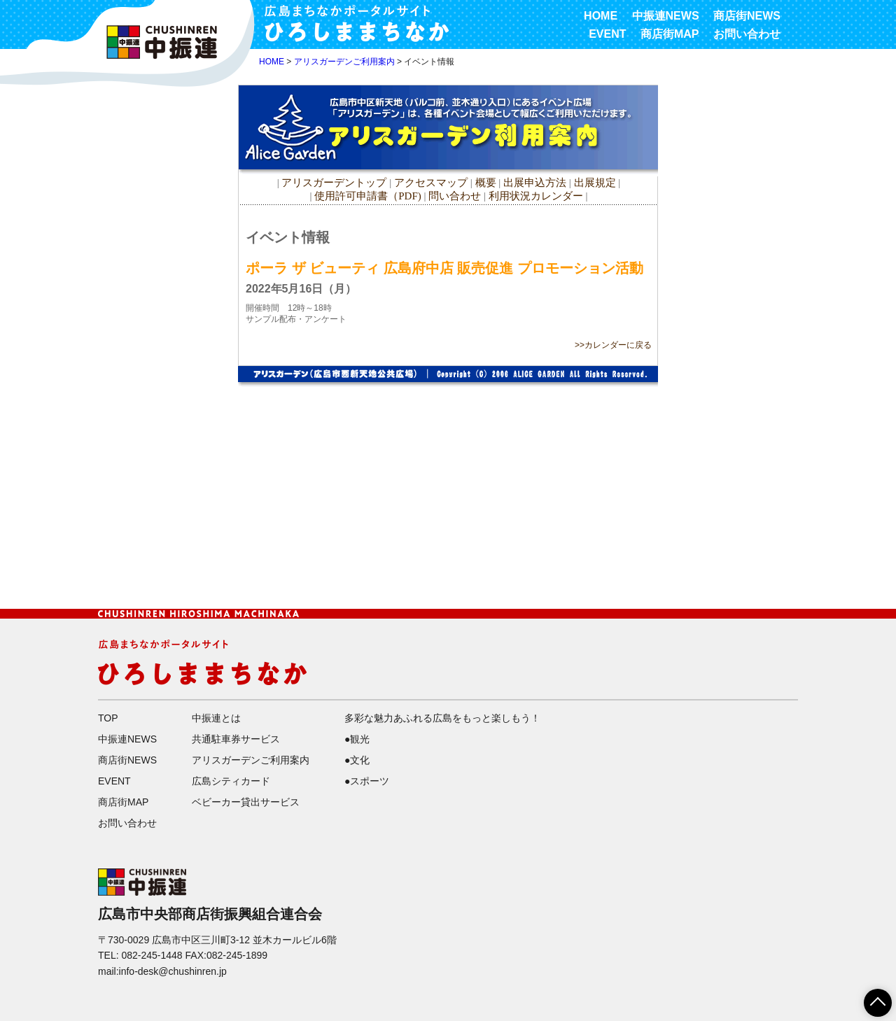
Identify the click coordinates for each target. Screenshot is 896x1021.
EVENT (607, 34)
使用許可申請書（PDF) (367, 196)
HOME (600, 16)
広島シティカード (231, 781)
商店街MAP (669, 34)
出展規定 (595, 182)
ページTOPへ (869, 998)
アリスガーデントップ (333, 182)
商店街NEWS (746, 16)
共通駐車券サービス (236, 739)
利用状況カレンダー (536, 196)
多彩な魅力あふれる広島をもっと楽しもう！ (442, 718)
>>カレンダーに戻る (613, 345)
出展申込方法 (534, 182)
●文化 (357, 760)
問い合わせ (454, 196)
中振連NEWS (665, 16)
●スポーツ (366, 781)
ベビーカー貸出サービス (246, 802)
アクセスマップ (432, 182)
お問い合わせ (746, 34)
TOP (108, 718)
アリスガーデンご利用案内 (344, 61)
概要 (485, 182)
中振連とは (216, 718)
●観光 (357, 739)
